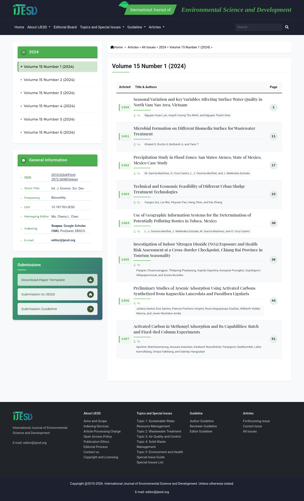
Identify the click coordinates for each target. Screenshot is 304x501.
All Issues (149, 47)
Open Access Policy (98, 436)
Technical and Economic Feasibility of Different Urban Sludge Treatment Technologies (189, 188)
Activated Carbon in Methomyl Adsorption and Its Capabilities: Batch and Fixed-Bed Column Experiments (196, 329)
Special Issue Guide (151, 457)
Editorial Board (65, 27)
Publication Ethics (96, 442)
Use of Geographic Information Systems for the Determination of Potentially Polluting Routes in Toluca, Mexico (192, 217)
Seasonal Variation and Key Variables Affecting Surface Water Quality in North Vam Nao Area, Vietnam (198, 101)
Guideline (135, 27)
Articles (155, 27)
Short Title (31, 188)
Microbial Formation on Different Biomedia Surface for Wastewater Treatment (194, 130)
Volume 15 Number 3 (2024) (49, 93)
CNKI (55, 231)
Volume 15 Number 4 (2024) (49, 106)
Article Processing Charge (102, 431)
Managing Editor (36, 216)
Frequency (32, 197)
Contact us (91, 452)
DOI (27, 207)
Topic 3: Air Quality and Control (159, 436)
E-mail (29, 240)
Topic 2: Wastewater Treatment (159, 431)
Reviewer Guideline (203, 426)
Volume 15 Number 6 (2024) (49, 132)
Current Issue (252, 426)
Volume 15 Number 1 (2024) (49, 66)
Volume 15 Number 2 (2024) (49, 80)
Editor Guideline (201, 431)
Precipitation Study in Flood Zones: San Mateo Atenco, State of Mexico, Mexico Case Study (198, 159)
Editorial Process (96, 447)
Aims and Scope (95, 421)
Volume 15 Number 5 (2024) (49, 119)
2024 (162, 47)
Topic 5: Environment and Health (160, 452)
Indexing (30, 228)
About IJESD (37, 27)
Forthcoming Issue (256, 421)
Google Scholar (75, 226)
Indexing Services (96, 426)
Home (19, 27)
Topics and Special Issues (101, 27)
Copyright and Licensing (101, 457)
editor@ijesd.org (63, 240)
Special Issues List (150, 462)
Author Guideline (202, 421)
